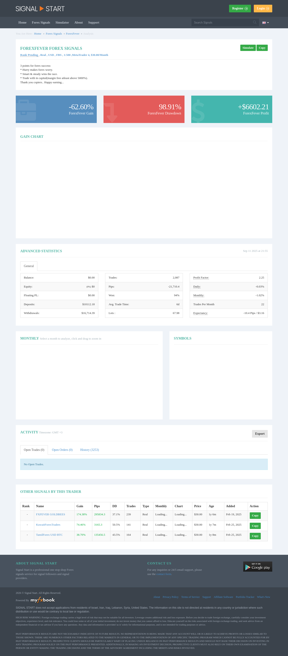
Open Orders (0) (62, 450)
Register (240, 8)
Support (93, 22)
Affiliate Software (223, 597)
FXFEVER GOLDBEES (50, 514)
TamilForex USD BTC (49, 534)
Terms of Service (190, 597)
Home (22, 22)
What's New (263, 597)
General (29, 266)
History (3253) (89, 450)
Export (260, 433)
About (78, 22)
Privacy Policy (170, 597)
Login (263, 8)
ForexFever (72, 33)
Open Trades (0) (34, 450)
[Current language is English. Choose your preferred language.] (265, 22)
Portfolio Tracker (245, 597)
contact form (163, 574)
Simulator (62, 22)
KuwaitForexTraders (48, 524)
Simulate (248, 47)
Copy (262, 47)
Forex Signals (41, 22)
